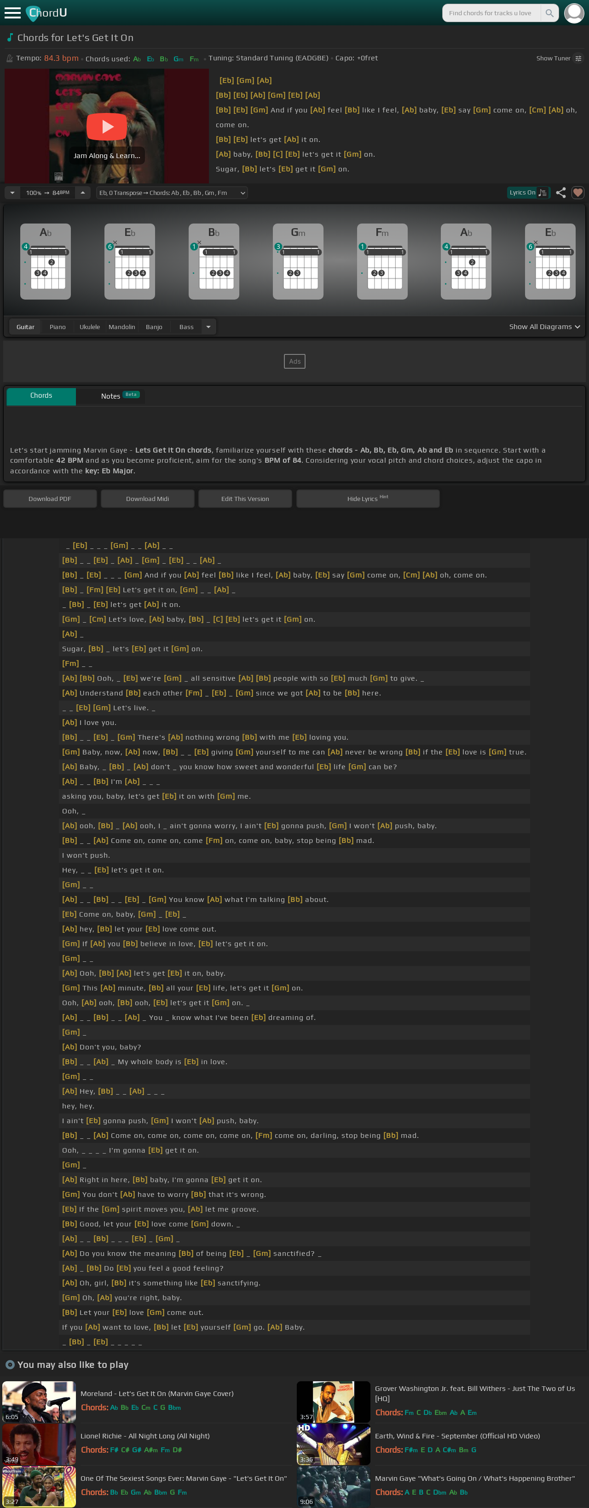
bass (186, 326)
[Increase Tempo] (83, 192)
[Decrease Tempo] (12, 192)
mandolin (122, 326)
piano (58, 326)
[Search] (549, 13)
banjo (154, 326)
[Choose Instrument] (208, 326)
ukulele (90, 326)
